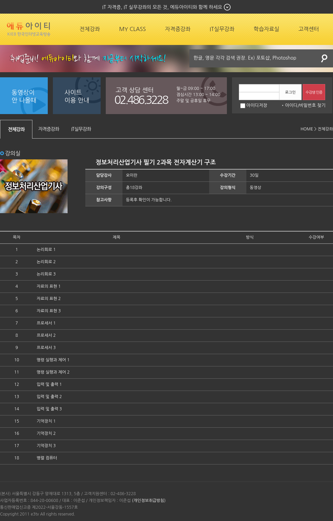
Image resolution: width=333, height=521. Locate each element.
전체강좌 (89, 29)
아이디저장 (253, 105)
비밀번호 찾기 (312, 105)
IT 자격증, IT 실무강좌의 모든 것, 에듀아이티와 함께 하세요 (162, 7)
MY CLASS (132, 29)
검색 (324, 58)
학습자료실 (266, 29)
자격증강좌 (177, 29)
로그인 (290, 92)
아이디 (291, 105)
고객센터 (309, 29)
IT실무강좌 (222, 29)
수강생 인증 (314, 92)
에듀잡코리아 (28, 29)
